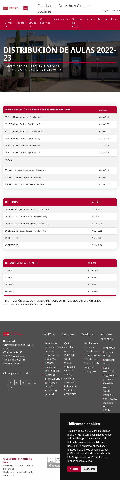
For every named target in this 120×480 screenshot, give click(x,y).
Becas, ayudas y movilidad (69, 378)
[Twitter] (16, 382)
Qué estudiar (69, 345)
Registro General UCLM (108, 406)
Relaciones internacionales (54, 345)
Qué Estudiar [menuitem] (33, 21)
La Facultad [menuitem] (21, 21)
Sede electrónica (109, 369)
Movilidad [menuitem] (103, 19)
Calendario (70, 386)
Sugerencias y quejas (110, 377)
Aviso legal (8, 465)
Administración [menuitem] (61, 19)
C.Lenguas (90, 371)
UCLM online (68, 360)
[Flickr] (10, 387)
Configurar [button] (89, 469)
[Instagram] (29, 382)
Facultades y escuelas (91, 345)
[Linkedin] (22, 382)
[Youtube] (35, 382)
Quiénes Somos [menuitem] (9, 21)
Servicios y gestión (51, 384)
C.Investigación (92, 355)
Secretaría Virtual (109, 361)
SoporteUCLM (18, 373)
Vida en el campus (69, 368)
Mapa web (8, 475)
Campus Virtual (108, 353)
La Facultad (22, 70)
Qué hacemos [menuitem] (45, 21)
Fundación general (51, 392)
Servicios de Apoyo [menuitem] (77, 23)
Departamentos (93, 351)
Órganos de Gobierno (51, 357)
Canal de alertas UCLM (108, 387)
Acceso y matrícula (69, 353)
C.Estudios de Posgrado (91, 365)
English (105, 10)
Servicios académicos (71, 392)
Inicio (11, 70)
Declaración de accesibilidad (17, 471)
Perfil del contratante (110, 396)
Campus (49, 351)
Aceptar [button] (74, 469)
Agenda (49, 363)
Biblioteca (109, 348)
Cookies (21, 465)
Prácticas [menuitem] (90, 19)
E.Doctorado (91, 359)
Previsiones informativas (52, 368)
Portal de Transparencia (53, 376)
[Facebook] (10, 382)
